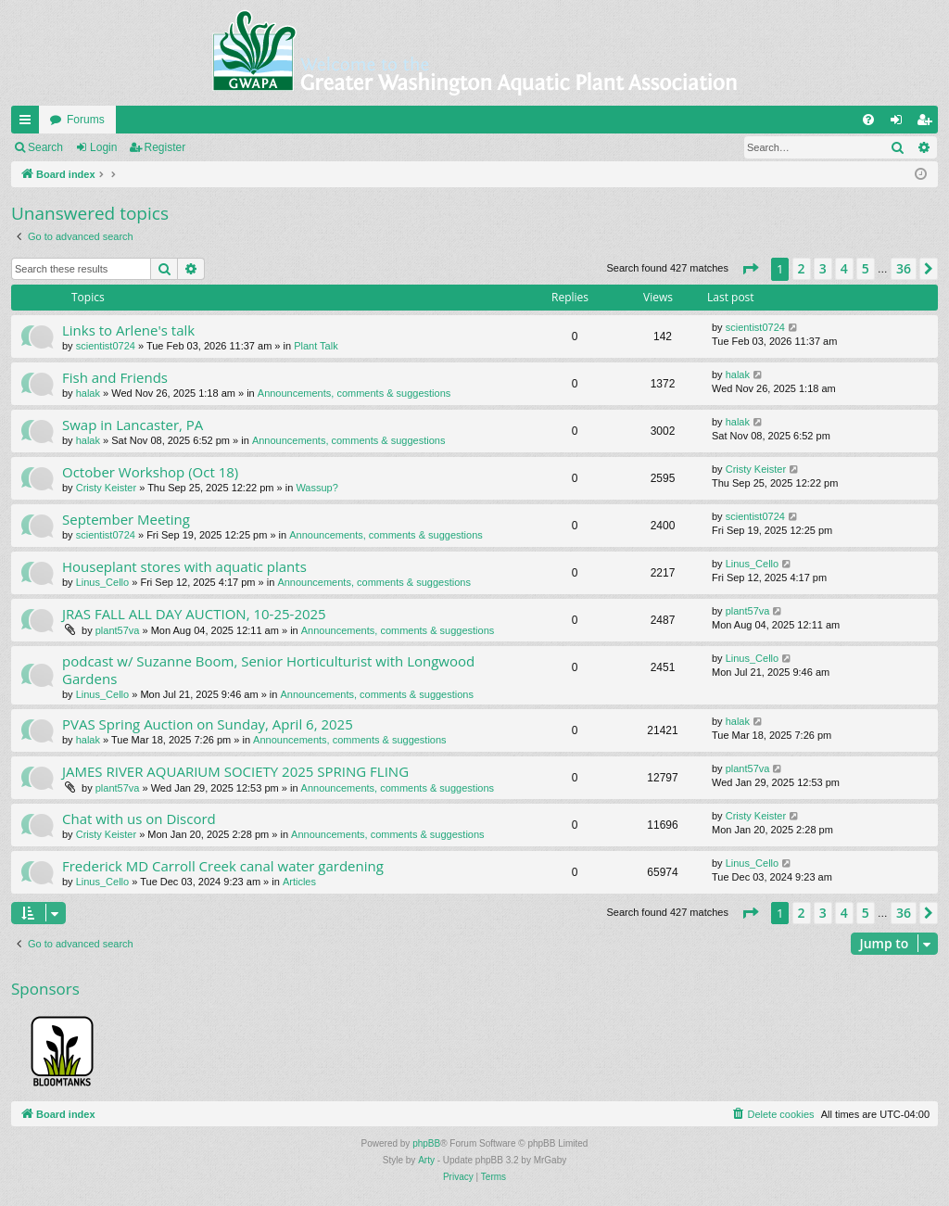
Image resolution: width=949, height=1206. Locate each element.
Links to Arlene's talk (128, 330)
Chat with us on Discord (139, 818)
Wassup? (316, 487)
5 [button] (865, 268)
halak (88, 393)
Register (165, 147)
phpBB (426, 1143)
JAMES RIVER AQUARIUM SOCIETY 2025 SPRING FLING (235, 771)
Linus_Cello (102, 582)
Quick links (29, 123)
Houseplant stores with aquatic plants (184, 566)
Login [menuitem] (900, 123)
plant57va (117, 630)
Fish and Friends (115, 377)
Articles (299, 881)
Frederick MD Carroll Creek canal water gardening (223, 866)
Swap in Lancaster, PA (132, 424)
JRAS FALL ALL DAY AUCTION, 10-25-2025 (194, 613)
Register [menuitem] (928, 123)
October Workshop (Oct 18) (150, 472)
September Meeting (126, 519)
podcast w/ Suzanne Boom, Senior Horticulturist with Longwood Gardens (268, 670)
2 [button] (801, 268)
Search (45, 147)
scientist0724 (105, 345)
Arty (426, 1160)
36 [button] (903, 268)
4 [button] (844, 268)
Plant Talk (316, 345)
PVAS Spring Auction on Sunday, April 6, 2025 (207, 724)
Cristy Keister (106, 487)
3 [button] (823, 268)
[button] (750, 269)
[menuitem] (868, 119)
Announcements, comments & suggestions (354, 393)
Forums (86, 119)
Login (103, 147)
